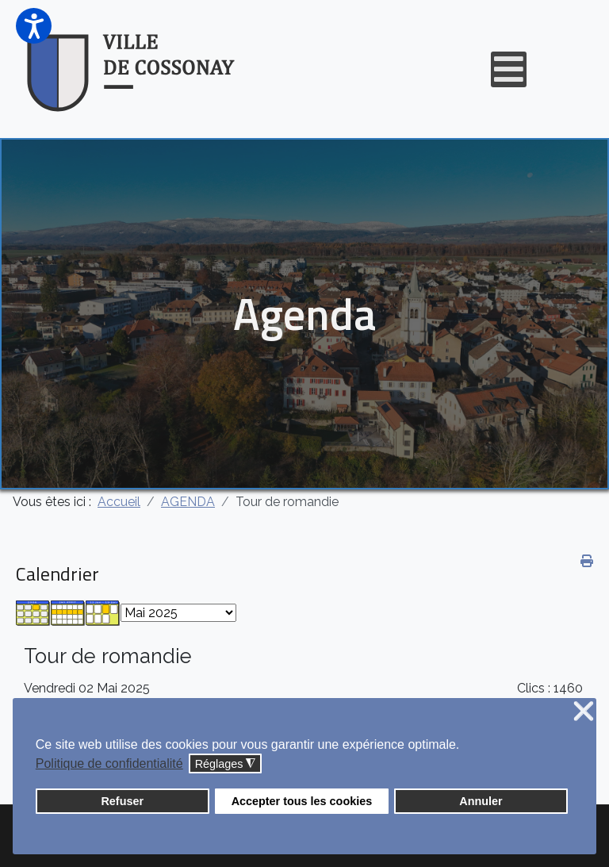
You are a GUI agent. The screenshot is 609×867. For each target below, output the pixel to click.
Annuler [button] (480, 801)
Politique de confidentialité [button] (109, 763)
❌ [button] (584, 712)
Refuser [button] (122, 801)
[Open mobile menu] (509, 69)
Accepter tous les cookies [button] (302, 801)
